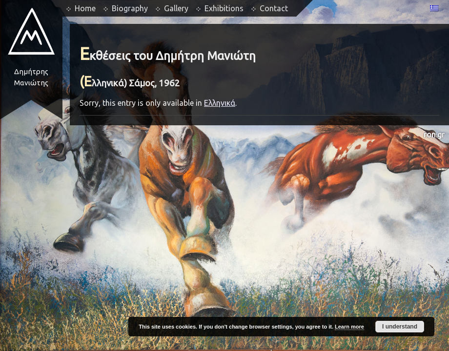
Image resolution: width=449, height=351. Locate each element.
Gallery (176, 8)
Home (85, 8)
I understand (399, 326)
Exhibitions (224, 8)
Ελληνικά (219, 102)
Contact (274, 8)
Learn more (349, 327)
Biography (130, 8)
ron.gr (434, 134)
